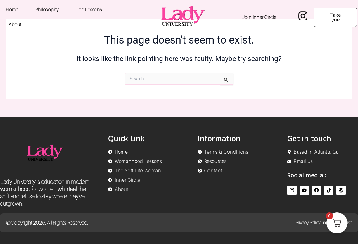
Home (12, 10)
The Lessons (89, 10)
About (15, 24)
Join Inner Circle (259, 17)
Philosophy (47, 10)
